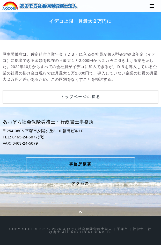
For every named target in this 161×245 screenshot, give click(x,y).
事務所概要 (80, 164)
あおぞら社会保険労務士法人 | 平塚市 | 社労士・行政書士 (40, 6)
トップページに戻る (80, 97)
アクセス (81, 183)
